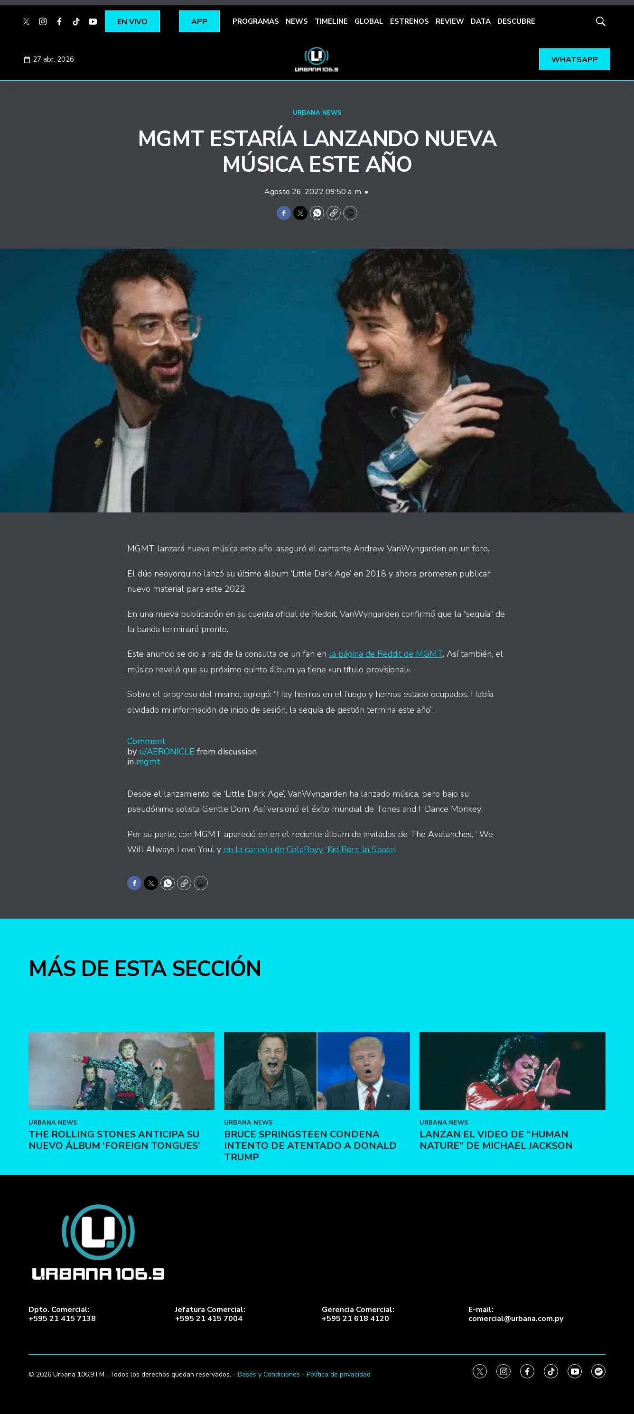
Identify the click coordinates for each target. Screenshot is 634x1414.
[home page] (317, 59)
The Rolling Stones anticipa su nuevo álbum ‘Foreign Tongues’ (114, 1228)
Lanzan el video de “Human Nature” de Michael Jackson (496, 1228)
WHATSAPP (574, 60)
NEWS (297, 21)
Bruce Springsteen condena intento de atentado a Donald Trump (310, 1233)
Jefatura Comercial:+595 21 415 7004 (210, 1314)
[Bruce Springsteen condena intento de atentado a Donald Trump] (317, 1158)
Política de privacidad (339, 1374)
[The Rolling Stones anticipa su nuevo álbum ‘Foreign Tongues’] (121, 1158)
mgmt (148, 761)
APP (199, 22)
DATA (481, 21)
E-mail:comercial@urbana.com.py (515, 1314)
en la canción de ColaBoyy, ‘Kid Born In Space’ (309, 849)
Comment (146, 741)
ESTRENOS (409, 21)
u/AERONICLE (167, 751)
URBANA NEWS (317, 113)
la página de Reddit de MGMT (386, 654)
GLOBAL (368, 21)
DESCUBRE (516, 21)
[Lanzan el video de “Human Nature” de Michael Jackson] (513, 1158)
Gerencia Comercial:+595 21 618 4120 (358, 1314)
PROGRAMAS (256, 21)
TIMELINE (331, 21)
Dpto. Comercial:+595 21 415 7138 (62, 1314)
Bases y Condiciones (269, 1374)
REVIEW (450, 21)
